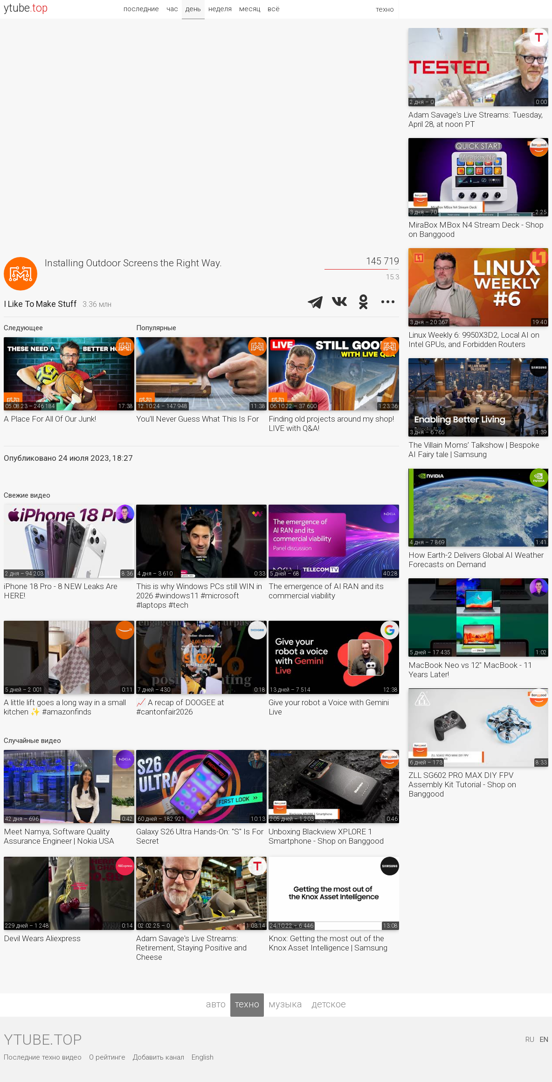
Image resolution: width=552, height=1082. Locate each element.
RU (529, 1039)
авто (216, 1004)
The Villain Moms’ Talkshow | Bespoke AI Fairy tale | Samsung (473, 449)
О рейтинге (107, 1057)
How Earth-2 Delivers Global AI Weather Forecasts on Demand (476, 559)
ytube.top (43, 1039)
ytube (26, 8)
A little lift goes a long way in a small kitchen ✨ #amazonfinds (65, 707)
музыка (285, 1004)
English (203, 1057)
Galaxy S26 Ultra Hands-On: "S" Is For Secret (199, 836)
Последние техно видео (43, 1057)
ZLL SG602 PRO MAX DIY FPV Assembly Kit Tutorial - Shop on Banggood (462, 784)
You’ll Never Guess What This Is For (197, 418)
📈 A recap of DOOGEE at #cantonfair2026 (180, 707)
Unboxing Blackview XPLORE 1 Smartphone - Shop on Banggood (326, 836)
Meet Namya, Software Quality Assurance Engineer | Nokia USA (59, 836)
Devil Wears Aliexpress (42, 938)
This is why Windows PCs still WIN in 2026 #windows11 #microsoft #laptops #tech (199, 596)
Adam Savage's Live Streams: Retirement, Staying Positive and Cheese (191, 948)
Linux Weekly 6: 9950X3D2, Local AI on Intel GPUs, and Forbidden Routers (473, 339)
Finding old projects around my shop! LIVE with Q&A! (331, 423)
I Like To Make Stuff (40, 304)
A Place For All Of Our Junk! (50, 418)
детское (328, 1004)
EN (544, 1039)
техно (247, 1004)
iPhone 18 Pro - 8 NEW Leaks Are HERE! (60, 591)
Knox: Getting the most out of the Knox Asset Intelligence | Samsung (328, 943)
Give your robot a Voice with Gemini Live (329, 707)
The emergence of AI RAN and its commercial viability (326, 591)
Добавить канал (158, 1057)
